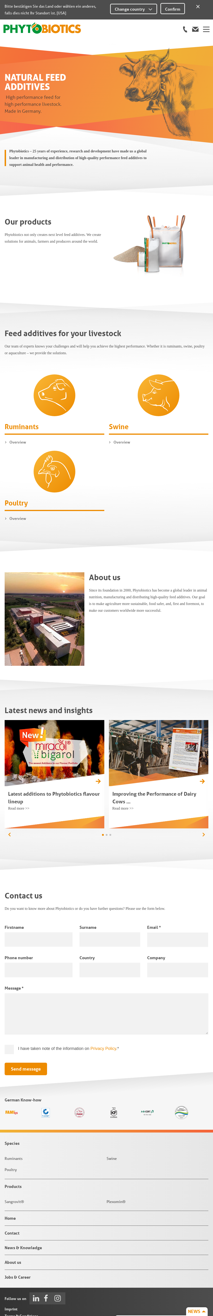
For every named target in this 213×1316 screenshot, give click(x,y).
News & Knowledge (23, 1218)
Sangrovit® (14, 1172)
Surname (87, 898)
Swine (119, 397)
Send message (26, 1040)
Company (156, 928)
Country (87, 928)
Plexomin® (116, 1172)
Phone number (19, 928)
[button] (203, 806)
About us (13, 1233)
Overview (18, 413)
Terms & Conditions (21, 1287)
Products (13, 1157)
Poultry (16, 474)
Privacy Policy (103, 1019)
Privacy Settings (19, 1301)
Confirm (172, 9)
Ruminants (22, 397)
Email (154, 898)
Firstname (14, 898)
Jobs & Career (18, 1248)
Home (10, 1189)
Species (12, 1114)
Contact (12, 1204)
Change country (134, 9)
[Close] (197, 6)
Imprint (11, 1280)
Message (14, 959)
